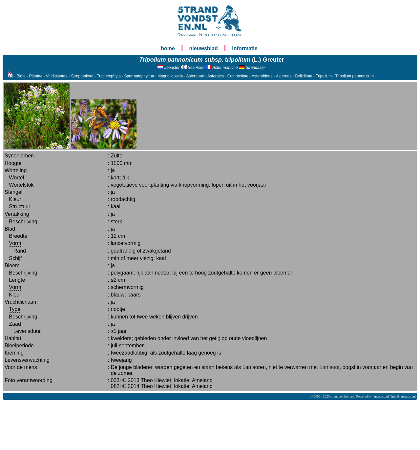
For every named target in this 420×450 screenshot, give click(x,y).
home (168, 48)
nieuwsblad (203, 48)
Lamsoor (329, 367)
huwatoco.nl (381, 396)
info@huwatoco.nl (403, 396)
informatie (244, 48)
